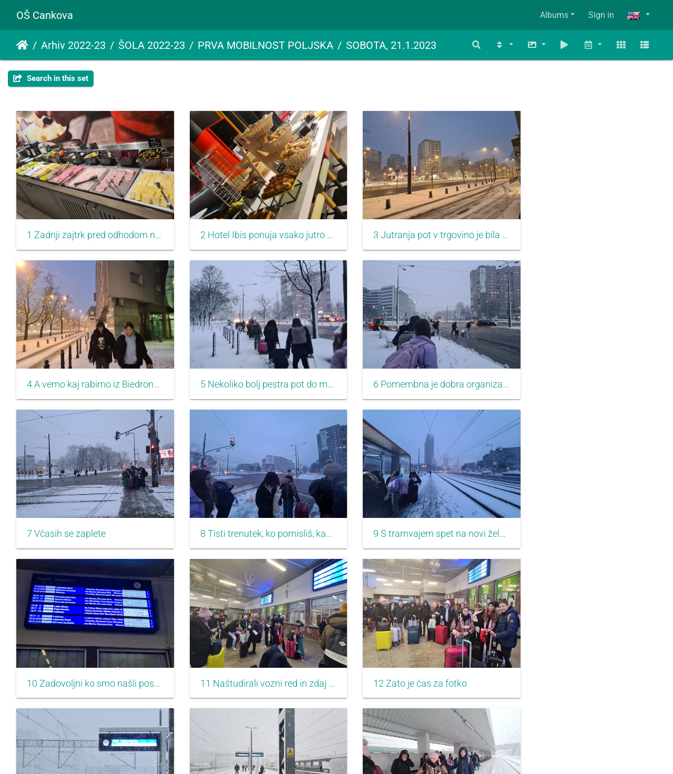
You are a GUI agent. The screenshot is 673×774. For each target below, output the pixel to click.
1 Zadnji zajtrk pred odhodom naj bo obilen (90, 228)
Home (22, 45)
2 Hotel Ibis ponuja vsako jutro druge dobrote (254, 228)
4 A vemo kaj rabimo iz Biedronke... (582, 228)
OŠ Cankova (44, 15)
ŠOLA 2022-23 (151, 45)
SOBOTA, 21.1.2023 (391, 45)
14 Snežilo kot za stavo (238, 658)
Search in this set (50, 78)
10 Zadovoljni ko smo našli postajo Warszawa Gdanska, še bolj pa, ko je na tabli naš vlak (254, 515)
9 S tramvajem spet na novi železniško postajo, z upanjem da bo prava (90, 515)
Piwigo (359, 752)
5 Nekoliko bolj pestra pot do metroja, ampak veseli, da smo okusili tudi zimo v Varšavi (90, 371)
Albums (554, 15)
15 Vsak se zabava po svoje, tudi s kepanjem (418, 658)
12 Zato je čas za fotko (566, 515)
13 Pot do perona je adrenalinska (90, 658)
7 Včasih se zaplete (394, 371)
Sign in (601, 15)
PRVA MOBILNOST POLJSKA (265, 45)
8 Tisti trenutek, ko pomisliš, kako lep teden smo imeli (582, 371)
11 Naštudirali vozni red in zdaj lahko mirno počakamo (418, 515)
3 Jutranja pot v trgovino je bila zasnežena (418, 228)
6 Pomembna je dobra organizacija (254, 371)
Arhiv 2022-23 (73, 45)
